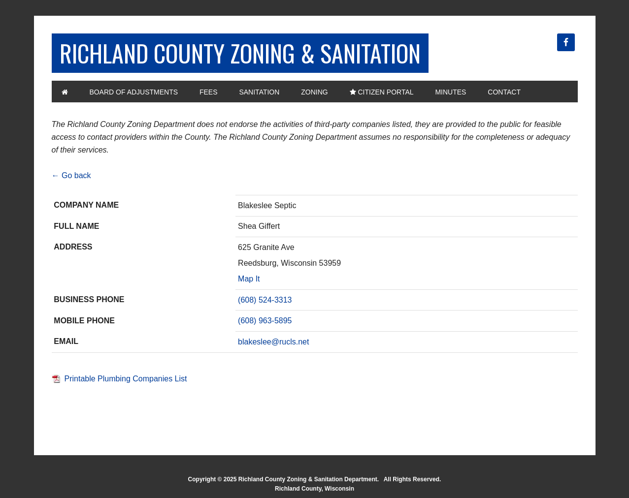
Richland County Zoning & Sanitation (240, 52)
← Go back (71, 175)
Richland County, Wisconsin (314, 488)
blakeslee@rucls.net (273, 342)
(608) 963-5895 (265, 320)
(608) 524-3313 (265, 300)
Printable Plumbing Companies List (126, 378)
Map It (249, 279)
